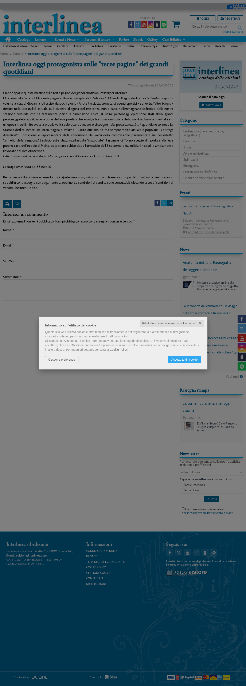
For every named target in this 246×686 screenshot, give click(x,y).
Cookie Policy (118, 349)
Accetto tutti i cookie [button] (184, 359)
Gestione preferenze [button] (61, 359)
